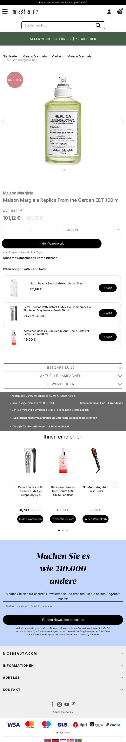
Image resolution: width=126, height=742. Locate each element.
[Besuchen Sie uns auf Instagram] (59, 705)
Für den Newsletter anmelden (63, 620)
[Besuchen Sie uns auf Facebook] (52, 705)
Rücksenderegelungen (83, 417)
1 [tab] (59, 530)
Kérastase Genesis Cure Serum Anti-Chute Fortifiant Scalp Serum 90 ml (56, 332)
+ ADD (107, 287)
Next (122, 122)
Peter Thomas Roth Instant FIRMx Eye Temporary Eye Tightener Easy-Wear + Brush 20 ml (57, 308)
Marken (57, 56)
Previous (4, 122)
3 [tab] (67, 530)
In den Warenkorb (51, 243)
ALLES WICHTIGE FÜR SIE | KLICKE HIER (63, 38)
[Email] (63, 606)
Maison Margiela (35, 56)
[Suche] (63, 25)
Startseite (10, 56)
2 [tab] (63, 530)
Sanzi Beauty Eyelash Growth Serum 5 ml (56, 283)
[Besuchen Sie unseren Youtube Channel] (66, 705)
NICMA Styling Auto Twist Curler (95, 489)
